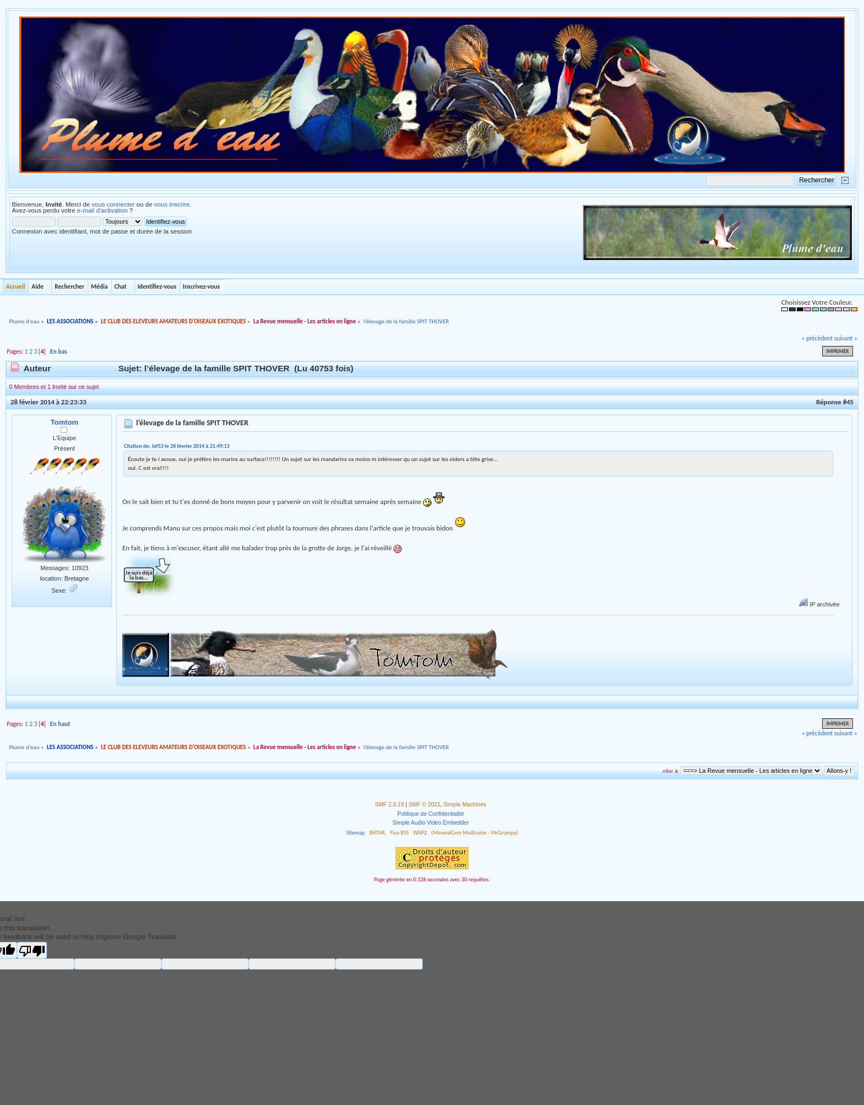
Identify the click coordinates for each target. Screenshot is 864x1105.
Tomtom (64, 422)
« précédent (817, 338)
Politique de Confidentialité (430, 814)
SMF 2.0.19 (389, 804)
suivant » (845, 338)
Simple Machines (465, 804)
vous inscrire (172, 204)
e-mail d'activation (102, 210)
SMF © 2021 (425, 804)
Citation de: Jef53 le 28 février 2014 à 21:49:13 (176, 445)
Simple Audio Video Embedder (430, 823)
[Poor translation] (32, 950)
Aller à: (670, 771)
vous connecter (112, 204)
